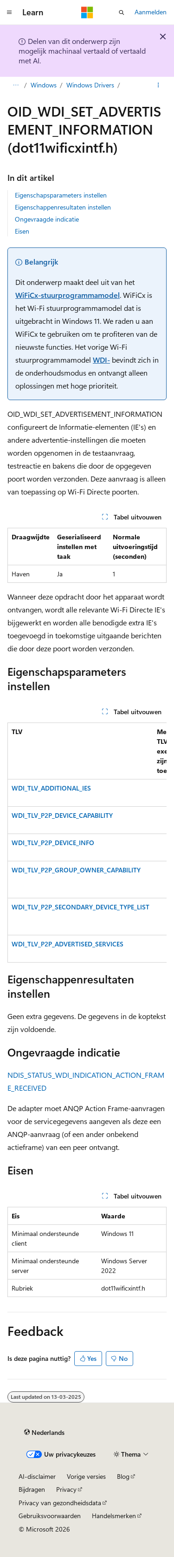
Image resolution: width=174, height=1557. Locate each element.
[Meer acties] (158, 85)
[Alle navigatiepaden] (15, 85)
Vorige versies (86, 1476)
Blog (123, 1476)
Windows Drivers (90, 84)
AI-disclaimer (37, 1476)
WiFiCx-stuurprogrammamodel (67, 295)
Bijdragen (32, 1489)
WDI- (101, 360)
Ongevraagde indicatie (47, 219)
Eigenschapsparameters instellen (61, 195)
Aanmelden (151, 11)
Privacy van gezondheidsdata (60, 1502)
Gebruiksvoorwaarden (50, 1515)
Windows (44, 84)
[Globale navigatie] (9, 12)
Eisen (22, 231)
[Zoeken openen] (121, 12)
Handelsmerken (114, 1515)
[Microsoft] (87, 12)
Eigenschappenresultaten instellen (63, 207)
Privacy (66, 1489)
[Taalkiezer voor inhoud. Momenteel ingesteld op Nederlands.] (44, 1432)
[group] (87, 843)
